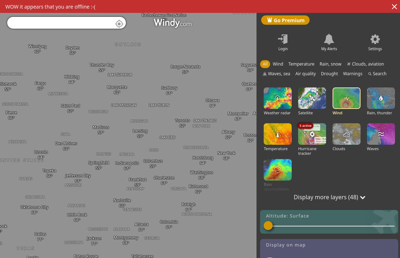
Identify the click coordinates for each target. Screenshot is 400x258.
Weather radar (278, 101)
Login (283, 48)
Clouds (347, 137)
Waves (381, 137)
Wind (347, 101)
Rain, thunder (381, 101)
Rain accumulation (278, 175)
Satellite (312, 101)
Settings (375, 48)
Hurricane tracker (312, 139)
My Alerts (329, 48)
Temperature (278, 137)
